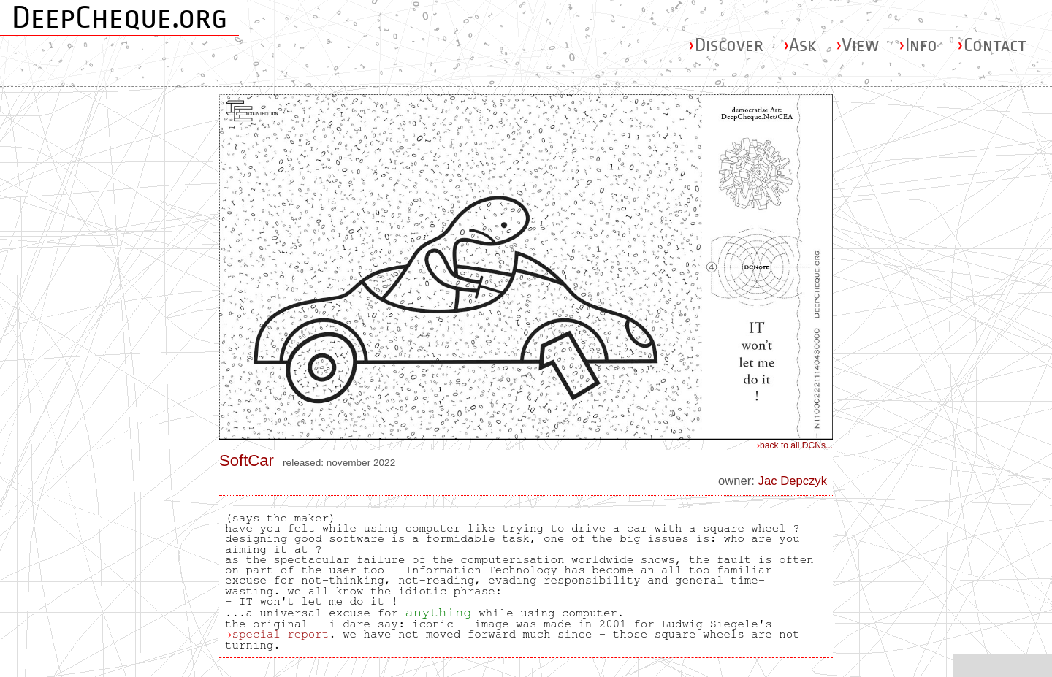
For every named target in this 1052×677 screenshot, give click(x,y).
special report (280, 634)
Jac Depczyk (792, 481)
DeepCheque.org (119, 17)
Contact (991, 45)
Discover (725, 45)
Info (918, 45)
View (857, 45)
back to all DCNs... (795, 445)
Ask (799, 45)
